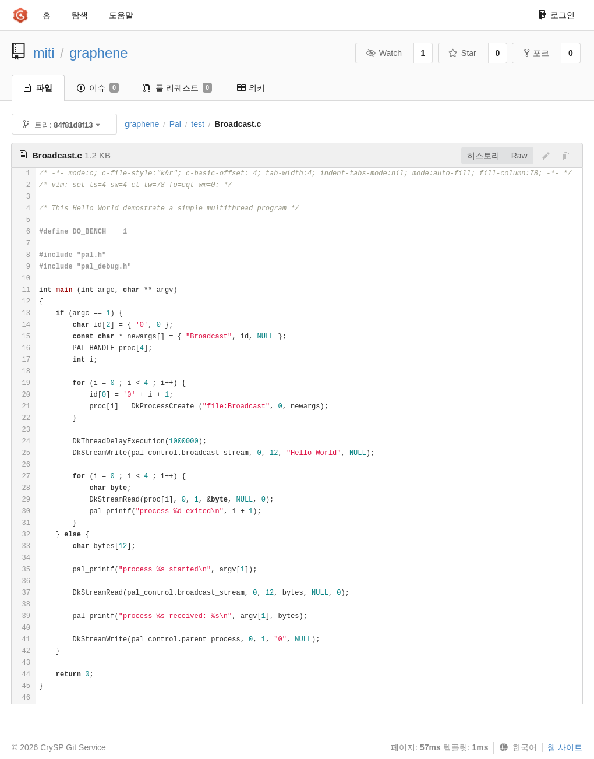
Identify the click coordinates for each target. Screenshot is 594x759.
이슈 (98, 88)
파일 (38, 88)
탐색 (80, 15)
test (197, 124)
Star (462, 53)
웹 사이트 (564, 747)
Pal (175, 124)
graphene (98, 53)
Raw (519, 155)
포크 (536, 53)
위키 (250, 88)
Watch (384, 53)
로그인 (556, 15)
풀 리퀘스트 (177, 88)
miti (44, 53)
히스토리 (483, 155)
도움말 (121, 15)
